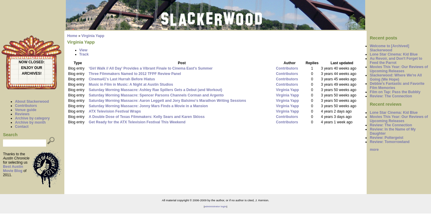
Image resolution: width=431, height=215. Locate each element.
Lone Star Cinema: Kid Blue (394, 54)
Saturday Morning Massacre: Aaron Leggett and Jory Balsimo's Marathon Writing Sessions (167, 101)
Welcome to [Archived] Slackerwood (389, 48)
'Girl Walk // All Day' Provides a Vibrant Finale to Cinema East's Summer (151, 68)
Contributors (26, 106)
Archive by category (32, 118)
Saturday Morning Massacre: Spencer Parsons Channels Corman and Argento (156, 95)
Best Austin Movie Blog (13, 169)
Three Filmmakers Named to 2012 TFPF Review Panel (135, 74)
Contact (21, 127)
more (374, 150)
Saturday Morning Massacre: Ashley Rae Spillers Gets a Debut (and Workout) (155, 90)
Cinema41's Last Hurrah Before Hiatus (122, 79)
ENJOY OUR (31, 68)
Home (72, 36)
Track (84, 54)
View (83, 50)
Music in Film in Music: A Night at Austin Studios (131, 84)
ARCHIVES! (32, 73)
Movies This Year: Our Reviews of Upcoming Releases (399, 69)
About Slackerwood (32, 101)
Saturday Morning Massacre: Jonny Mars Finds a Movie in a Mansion (148, 106)
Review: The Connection (391, 96)
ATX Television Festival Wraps (115, 111)
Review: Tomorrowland (389, 142)
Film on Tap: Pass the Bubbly (395, 92)
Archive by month (30, 122)
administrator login (215, 206)
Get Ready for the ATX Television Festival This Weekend (137, 122)
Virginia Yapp (92, 36)
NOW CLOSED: (32, 62)
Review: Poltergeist (386, 138)
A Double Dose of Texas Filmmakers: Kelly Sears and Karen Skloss (147, 117)
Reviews (22, 114)
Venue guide (26, 110)
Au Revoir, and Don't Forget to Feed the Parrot (396, 60)
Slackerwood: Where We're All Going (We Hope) (396, 77)
